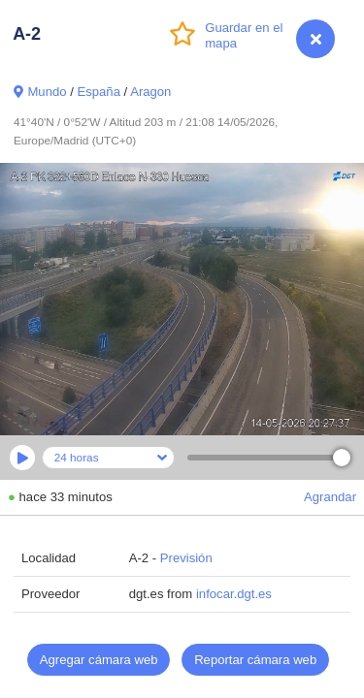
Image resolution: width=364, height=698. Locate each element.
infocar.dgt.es (234, 594)
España (98, 91)
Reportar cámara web (255, 659)
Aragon (150, 91)
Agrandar (330, 497)
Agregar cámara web (99, 659)
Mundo (46, 91)
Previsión (186, 558)
